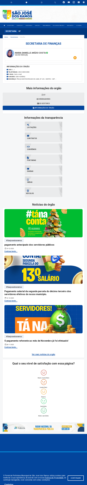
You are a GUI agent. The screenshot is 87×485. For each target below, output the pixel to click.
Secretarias (14, 37)
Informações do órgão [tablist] (43, 108)
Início (6, 37)
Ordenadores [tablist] (43, 99)
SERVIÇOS (37, 25)
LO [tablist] (43, 95)
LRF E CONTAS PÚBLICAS (59, 25)
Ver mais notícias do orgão (43, 321)
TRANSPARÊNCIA (46, 25)
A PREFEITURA (10, 25)
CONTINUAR (76, 478)
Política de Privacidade (54, 478)
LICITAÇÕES (79, 25)
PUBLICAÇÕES (70, 25)
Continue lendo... (10, 218)
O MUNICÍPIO (20, 25)
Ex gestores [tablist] (43, 103)
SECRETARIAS (29, 25)
